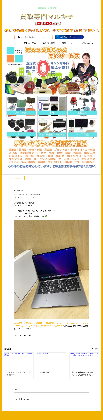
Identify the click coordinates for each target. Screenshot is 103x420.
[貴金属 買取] (51, 361)
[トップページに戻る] (15, 178)
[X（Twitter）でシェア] (20, 335)
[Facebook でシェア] (15, 335)
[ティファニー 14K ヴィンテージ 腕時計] (18, 361)
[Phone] (19, 37)
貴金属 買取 (44, 372)
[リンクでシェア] (30, 335)
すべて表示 (95, 349)
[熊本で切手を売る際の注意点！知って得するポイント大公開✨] (84, 361)
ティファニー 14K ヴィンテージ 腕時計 (19, 373)
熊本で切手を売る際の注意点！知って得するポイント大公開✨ (84, 373)
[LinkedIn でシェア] (25, 335)
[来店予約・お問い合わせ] (69, 37)
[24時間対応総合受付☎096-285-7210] (33, 37)
